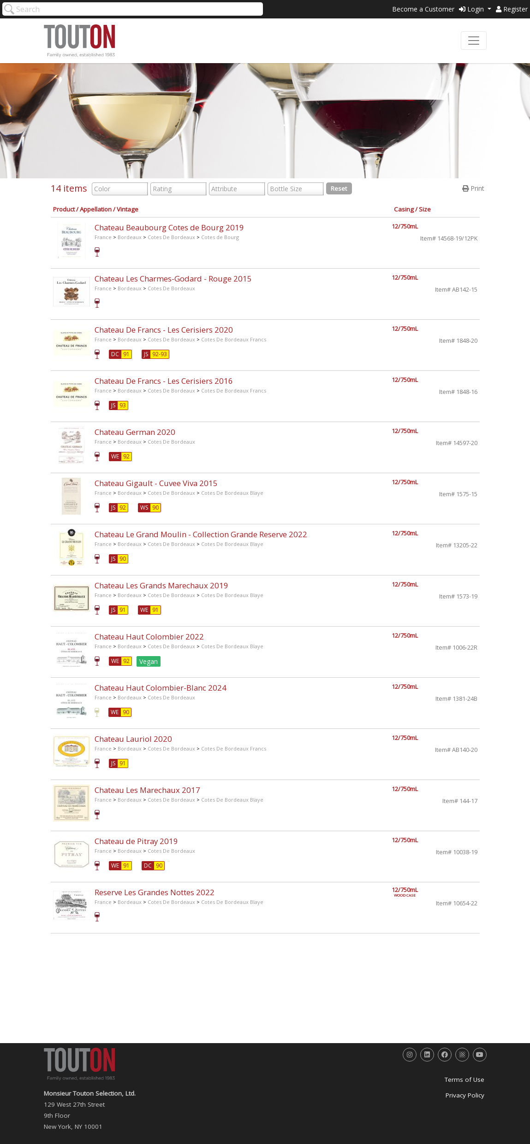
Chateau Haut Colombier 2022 (149, 636)
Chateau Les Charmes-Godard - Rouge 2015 (173, 278)
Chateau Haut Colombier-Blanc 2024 (160, 687)
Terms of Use (464, 1079)
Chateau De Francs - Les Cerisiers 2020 (164, 329)
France (103, 237)
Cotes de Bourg (220, 237)
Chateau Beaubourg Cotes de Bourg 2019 (169, 227)
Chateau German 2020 (135, 432)
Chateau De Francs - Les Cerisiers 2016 (164, 380)
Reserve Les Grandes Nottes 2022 (154, 892)
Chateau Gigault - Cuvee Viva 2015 (156, 483)
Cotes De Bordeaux (171, 237)
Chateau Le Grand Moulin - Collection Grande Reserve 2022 (201, 534)
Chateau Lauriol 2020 (133, 738)
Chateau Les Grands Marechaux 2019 (161, 585)
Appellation (96, 209)
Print (473, 188)
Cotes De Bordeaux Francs (233, 339)
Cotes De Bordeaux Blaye (232, 492)
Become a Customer (423, 9)
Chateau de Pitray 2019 (136, 841)
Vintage (127, 209)
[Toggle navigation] (474, 40)
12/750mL (405, 226)
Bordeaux (130, 237)
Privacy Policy (465, 1095)
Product (64, 209)
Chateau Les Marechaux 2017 (147, 790)
